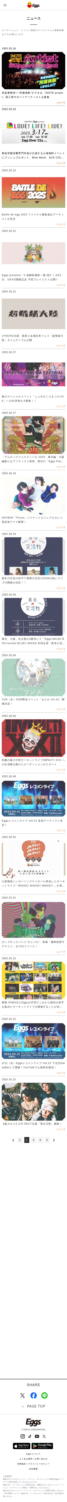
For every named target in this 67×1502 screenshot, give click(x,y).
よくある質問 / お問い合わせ (33, 1459)
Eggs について (33, 1454)
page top (36, 1406)
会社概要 (33, 1469)
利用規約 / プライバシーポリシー (33, 1464)
